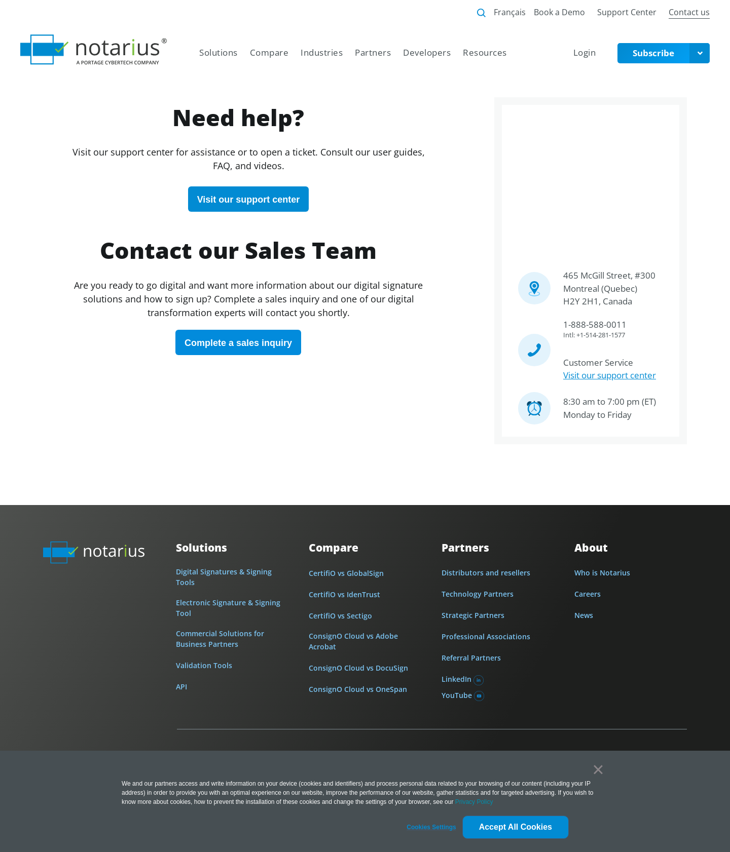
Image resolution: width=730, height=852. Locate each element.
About (591, 548)
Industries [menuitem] (322, 52)
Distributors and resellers (486, 572)
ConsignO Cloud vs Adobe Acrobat (353, 641)
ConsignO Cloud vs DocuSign (358, 668)
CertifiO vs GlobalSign (346, 573)
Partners (465, 548)
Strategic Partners (473, 615)
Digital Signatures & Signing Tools (224, 577)
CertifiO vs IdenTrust (344, 594)
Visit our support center (609, 375)
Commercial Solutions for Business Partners (220, 639)
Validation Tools (204, 665)
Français (510, 12)
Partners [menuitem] (373, 52)
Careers (587, 594)
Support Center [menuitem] (626, 12)
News (583, 615)
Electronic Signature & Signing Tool (228, 608)
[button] (431, 827)
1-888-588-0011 (595, 324)
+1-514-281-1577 (600, 334)
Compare (333, 547)
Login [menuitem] (584, 52)
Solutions (201, 548)
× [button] (598, 769)
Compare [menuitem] (269, 52)
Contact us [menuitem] (689, 12)
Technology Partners (478, 594)
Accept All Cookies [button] (515, 827)
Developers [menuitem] (427, 52)
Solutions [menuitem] (218, 52)
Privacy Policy (474, 801)
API (181, 686)
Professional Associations (486, 636)
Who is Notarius (602, 572)
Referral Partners (471, 658)
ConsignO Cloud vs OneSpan (358, 689)
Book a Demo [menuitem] (559, 12)
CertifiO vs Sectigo (340, 616)
